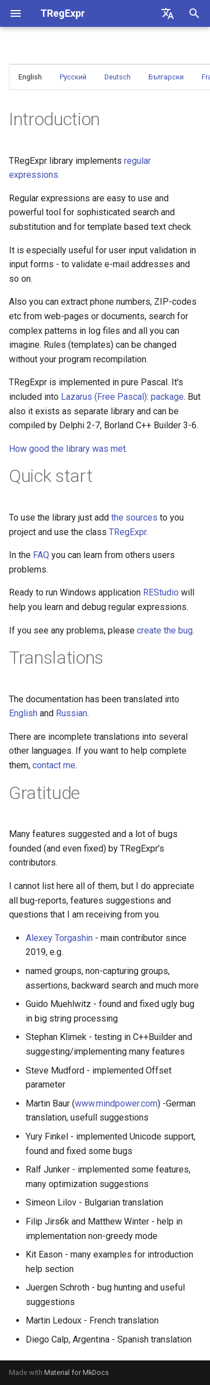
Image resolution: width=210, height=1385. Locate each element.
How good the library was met (67, 448)
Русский (73, 77)
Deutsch (117, 77)
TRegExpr (127, 532)
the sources (134, 517)
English (23, 713)
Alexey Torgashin (59, 938)
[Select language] (167, 13)
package (167, 396)
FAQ (41, 555)
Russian (71, 713)
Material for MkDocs (76, 1372)
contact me (53, 765)
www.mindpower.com (116, 1103)
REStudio (161, 592)
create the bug (165, 630)
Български (166, 77)
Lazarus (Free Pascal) (104, 396)
